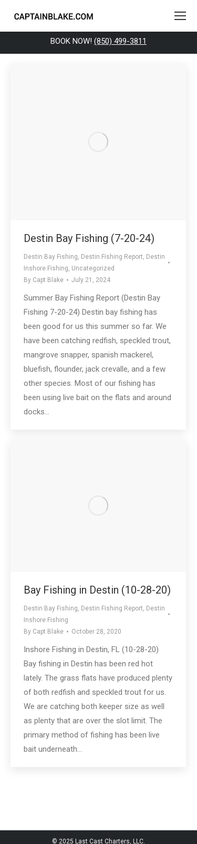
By (44, 280)
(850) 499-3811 (120, 41)
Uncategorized (93, 268)
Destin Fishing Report (112, 256)
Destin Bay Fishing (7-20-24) (89, 238)
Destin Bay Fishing (51, 256)
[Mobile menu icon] (180, 15)
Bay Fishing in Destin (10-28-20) (97, 590)
